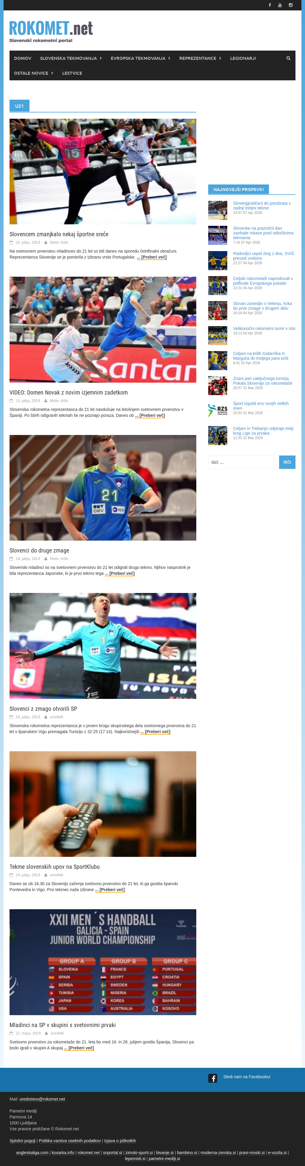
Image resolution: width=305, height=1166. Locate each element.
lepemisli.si (135, 1158)
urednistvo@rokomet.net (42, 1099)
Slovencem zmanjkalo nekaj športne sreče (59, 234)
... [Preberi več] (151, 257)
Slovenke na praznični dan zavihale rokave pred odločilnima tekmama (263, 233)
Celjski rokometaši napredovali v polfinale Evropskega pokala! (263, 281)
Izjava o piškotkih (120, 1140)
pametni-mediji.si (164, 1158)
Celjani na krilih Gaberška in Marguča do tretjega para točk (261, 356)
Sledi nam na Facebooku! (247, 1076)
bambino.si (187, 1152)
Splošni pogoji (22, 1140)
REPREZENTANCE (197, 58)
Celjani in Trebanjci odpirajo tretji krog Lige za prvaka (263, 431)
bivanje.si (164, 1152)
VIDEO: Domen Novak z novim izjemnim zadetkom (69, 392)
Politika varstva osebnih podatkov (70, 1140)
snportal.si (112, 1152)
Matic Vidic (59, 242)
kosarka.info (63, 1152)
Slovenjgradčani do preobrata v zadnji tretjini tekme (262, 205)
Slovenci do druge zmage (39, 550)
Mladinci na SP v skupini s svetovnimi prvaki (63, 1025)
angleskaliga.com (32, 1152)
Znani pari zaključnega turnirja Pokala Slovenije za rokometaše (262, 381)
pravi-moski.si (252, 1152)
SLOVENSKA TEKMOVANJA (68, 58)
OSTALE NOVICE (31, 73)
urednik (56, 716)
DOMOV (22, 58)
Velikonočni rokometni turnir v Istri (264, 328)
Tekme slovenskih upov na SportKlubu (55, 866)
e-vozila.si (277, 1152)
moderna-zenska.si (218, 1152)
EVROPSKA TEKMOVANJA (138, 58)
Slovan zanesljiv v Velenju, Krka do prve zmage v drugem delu (262, 306)
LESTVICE (72, 73)
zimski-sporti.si (139, 1152)
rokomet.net (89, 1152)
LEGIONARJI (243, 58)
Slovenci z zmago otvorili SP (43, 708)
